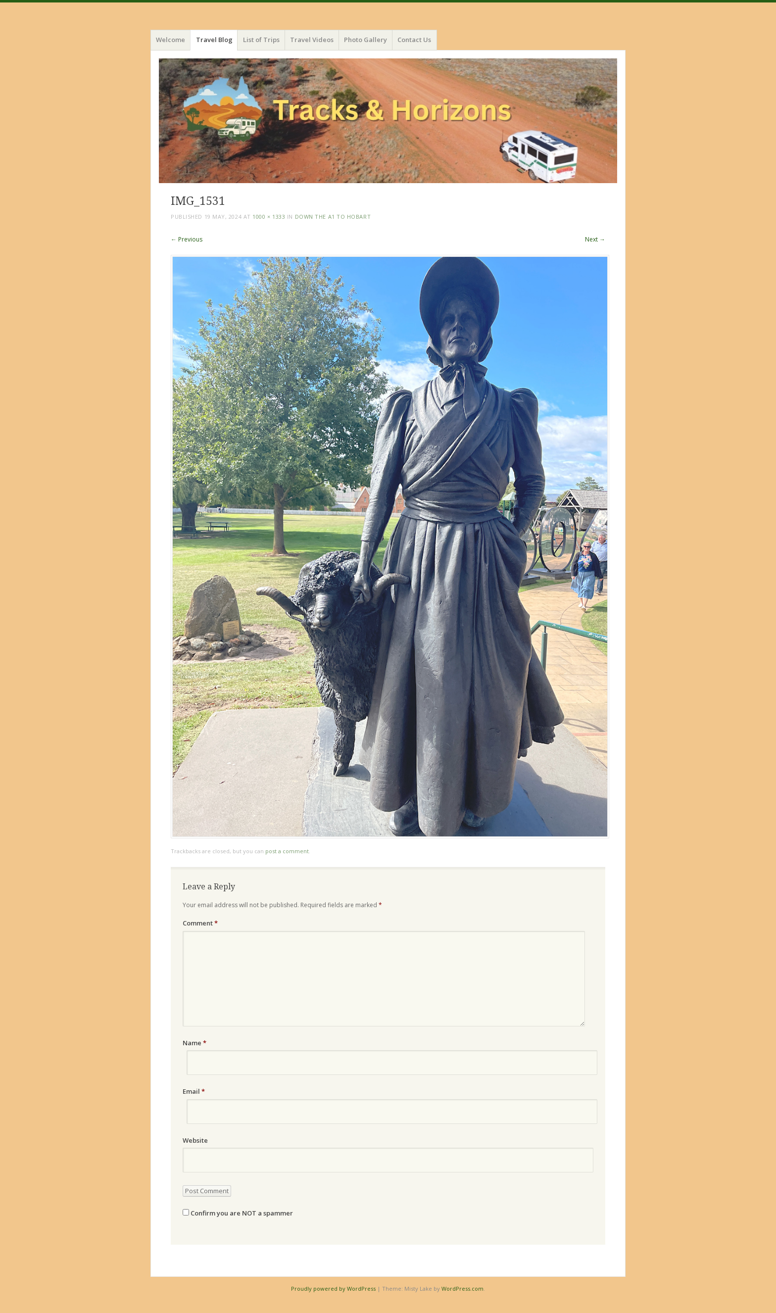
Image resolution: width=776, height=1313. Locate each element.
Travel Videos (312, 39)
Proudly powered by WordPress (333, 1288)
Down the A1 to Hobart (333, 216)
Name (194, 1042)
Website (195, 1140)
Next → (595, 239)
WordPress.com (462, 1288)
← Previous (186, 239)
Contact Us (414, 39)
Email (194, 1091)
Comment (200, 923)
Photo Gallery (365, 39)
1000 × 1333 (268, 216)
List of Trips (261, 39)
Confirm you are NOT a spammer (238, 1213)
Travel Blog (214, 39)
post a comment (287, 851)
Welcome (170, 39)
